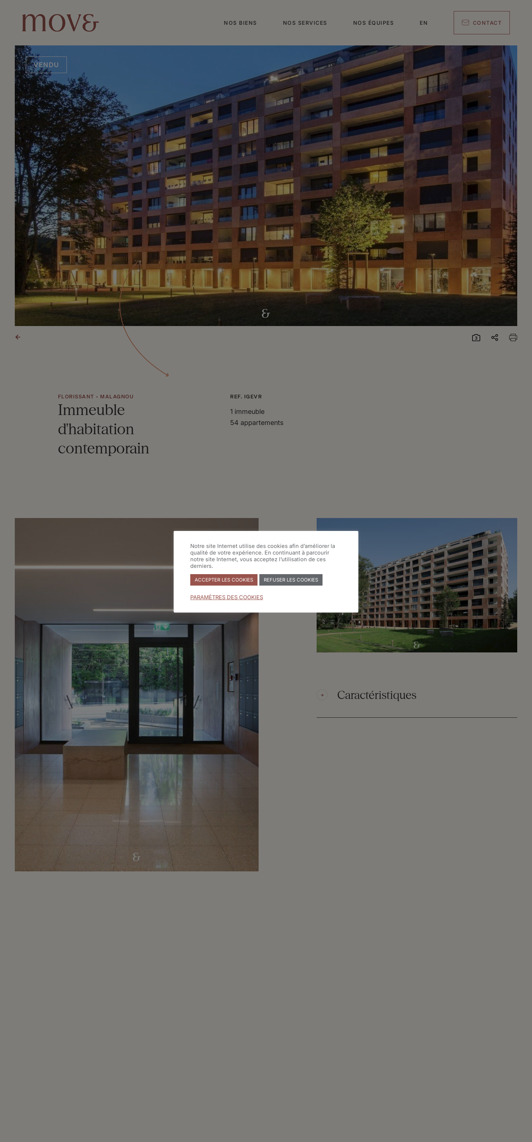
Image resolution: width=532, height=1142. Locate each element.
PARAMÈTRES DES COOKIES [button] (226, 597)
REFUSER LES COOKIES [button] (291, 580)
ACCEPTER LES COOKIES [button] (224, 580)
